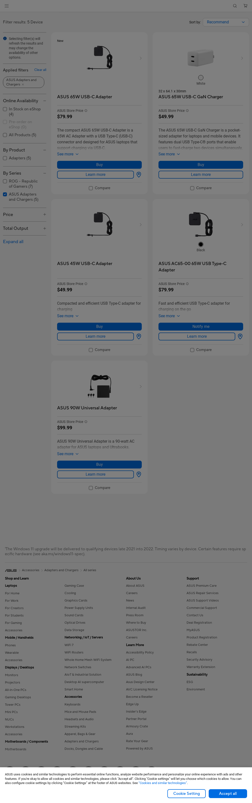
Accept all (228, 793)
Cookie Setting (186, 793)
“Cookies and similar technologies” (163, 783)
